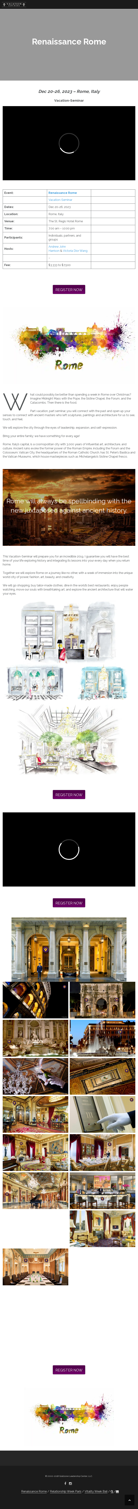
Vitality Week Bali (96, 1491)
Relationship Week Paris (65, 1491)
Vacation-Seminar (60, 200)
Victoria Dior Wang (75, 250)
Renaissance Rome (63, 193)
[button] (112, 1491)
